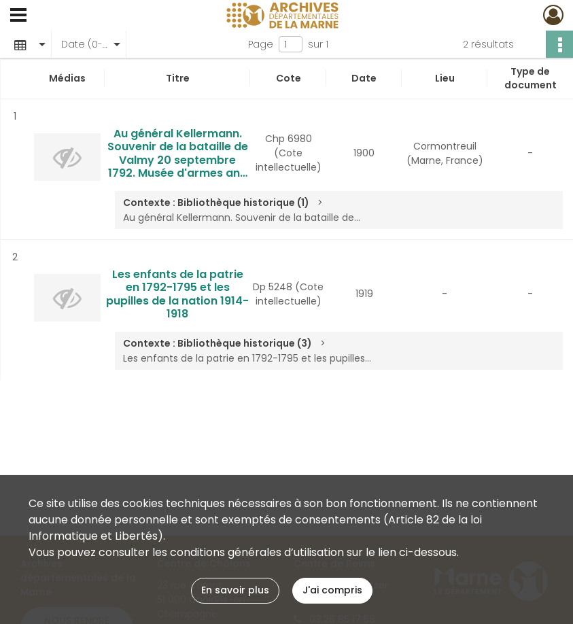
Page (260, 44)
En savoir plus (235, 590)
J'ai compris (332, 590)
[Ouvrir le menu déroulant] (18, 16)
